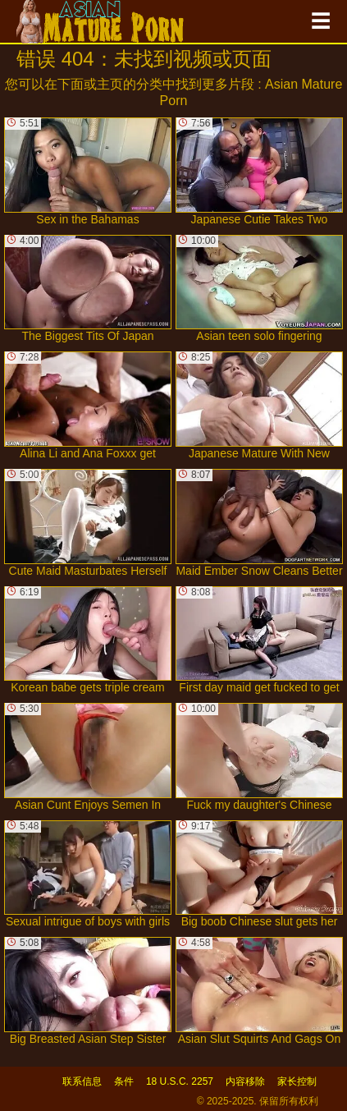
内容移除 (245, 1081)
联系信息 (82, 1081)
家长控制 (297, 1081)
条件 (124, 1081)
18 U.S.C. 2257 (179, 1081)
